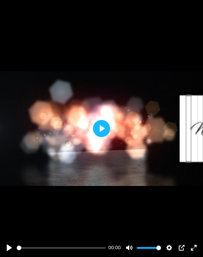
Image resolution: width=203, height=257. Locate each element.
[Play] (9, 247)
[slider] (61, 248)
